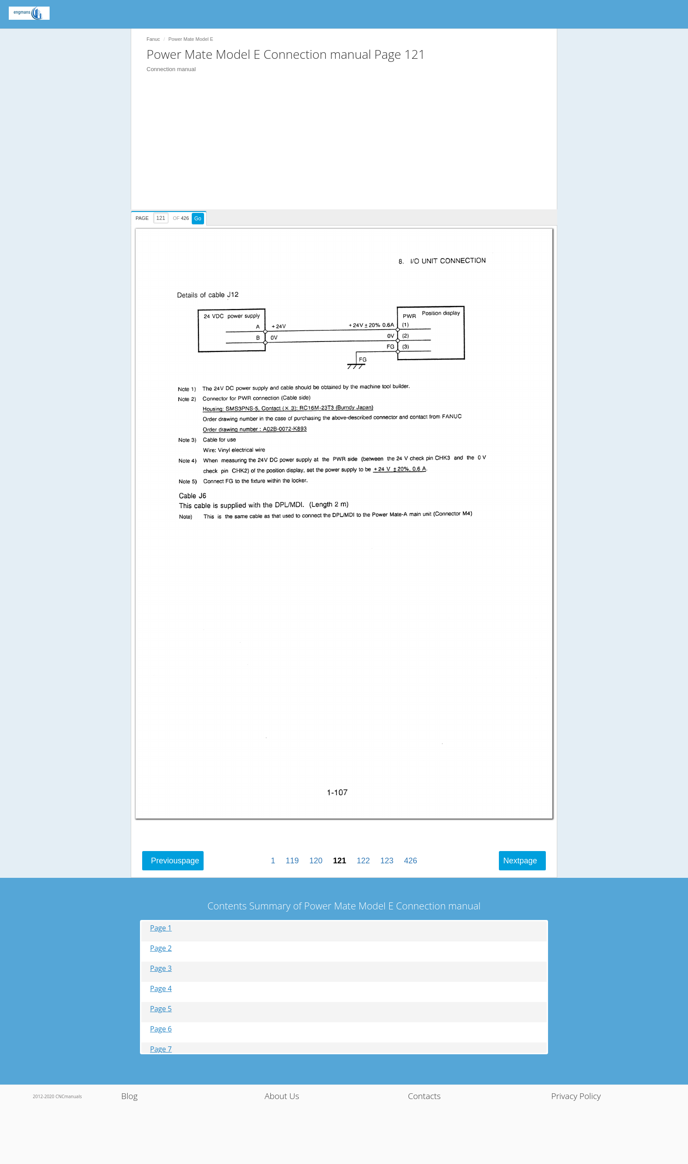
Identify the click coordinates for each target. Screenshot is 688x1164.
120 (315, 860)
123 (387, 860)
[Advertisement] (348, 147)
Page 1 (161, 928)
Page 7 (161, 1049)
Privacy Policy (576, 1096)
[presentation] (170, 216)
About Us (282, 1096)
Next (520, 860)
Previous (175, 860)
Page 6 (161, 1029)
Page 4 (161, 988)
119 (292, 860)
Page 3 (161, 968)
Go (197, 219)
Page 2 (161, 948)
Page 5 (161, 1008)
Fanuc (153, 39)
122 (363, 860)
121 (339, 860)
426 (410, 860)
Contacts (424, 1096)
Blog (129, 1096)
